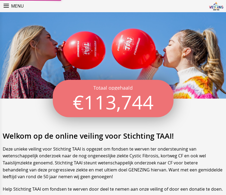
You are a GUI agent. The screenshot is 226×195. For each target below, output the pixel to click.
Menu (17, 6)
